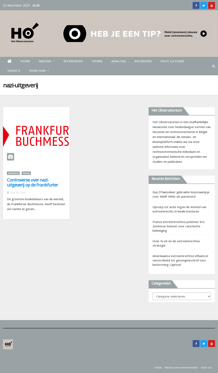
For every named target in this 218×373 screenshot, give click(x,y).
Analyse (118, 61)
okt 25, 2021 (18, 192)
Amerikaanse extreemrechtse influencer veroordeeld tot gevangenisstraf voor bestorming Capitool (180, 260)
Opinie (97, 61)
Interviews (73, 61)
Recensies (143, 61)
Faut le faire (172, 61)
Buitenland (13, 173)
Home (25, 61)
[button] (213, 66)
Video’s (13, 71)
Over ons (39, 71)
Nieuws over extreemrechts (181, 367)
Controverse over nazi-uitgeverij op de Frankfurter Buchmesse (32, 185)
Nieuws (47, 61)
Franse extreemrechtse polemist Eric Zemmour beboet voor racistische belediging (179, 226)
